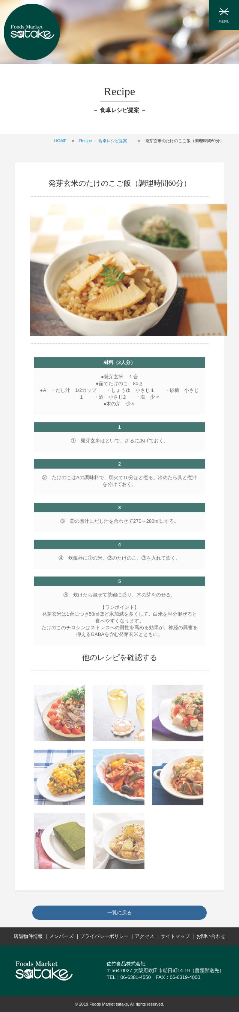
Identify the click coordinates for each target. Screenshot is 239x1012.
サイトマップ (175, 936)
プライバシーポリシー (104, 936)
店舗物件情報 (28, 936)
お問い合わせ (210, 936)
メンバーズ (61, 936)
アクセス (144, 936)
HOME (60, 140)
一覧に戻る (119, 912)
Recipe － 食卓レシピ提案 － (105, 140)
